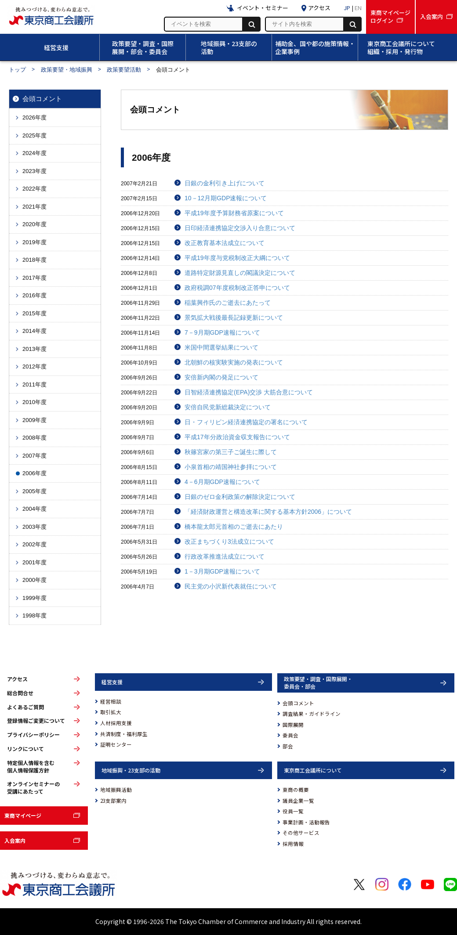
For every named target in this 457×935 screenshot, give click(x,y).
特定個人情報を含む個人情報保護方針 (30, 766)
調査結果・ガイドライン (312, 713)
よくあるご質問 (25, 707)
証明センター (116, 744)
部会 (288, 746)
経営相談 (110, 701)
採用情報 (293, 843)
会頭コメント (298, 703)
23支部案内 (113, 800)
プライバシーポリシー (33, 734)
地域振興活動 (116, 789)
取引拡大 (110, 711)
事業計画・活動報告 (306, 822)
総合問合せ (20, 693)
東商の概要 (296, 789)
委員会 (290, 735)
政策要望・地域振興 (66, 69)
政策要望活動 (124, 69)
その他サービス (301, 832)
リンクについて (25, 748)
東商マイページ (22, 815)
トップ (17, 69)
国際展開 (293, 724)
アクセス (17, 678)
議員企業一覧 (298, 800)
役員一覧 (293, 811)
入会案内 (14, 840)
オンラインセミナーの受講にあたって (33, 787)
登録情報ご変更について (36, 720)
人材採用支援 (116, 722)
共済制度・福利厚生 (124, 733)
